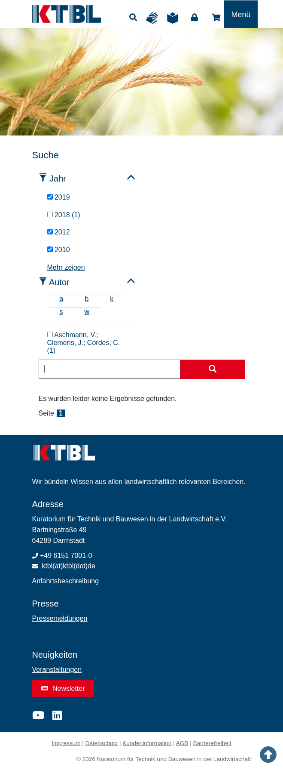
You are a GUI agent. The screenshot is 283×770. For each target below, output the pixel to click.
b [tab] (86, 298)
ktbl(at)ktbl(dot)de (68, 566)
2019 (58, 197)
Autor (59, 282)
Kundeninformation (146, 743)
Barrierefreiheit (212, 743)
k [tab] (111, 298)
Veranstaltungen (57, 669)
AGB (182, 743)
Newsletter (63, 688)
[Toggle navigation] (240, 14)
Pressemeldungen (60, 618)
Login (194, 17)
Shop (216, 17)
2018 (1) (63, 215)
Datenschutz (101, 743)
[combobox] (109, 369)
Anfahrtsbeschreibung (65, 581)
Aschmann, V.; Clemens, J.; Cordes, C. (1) (83, 342)
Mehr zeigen (66, 267)
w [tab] (87, 311)
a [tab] (62, 298)
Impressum (66, 743)
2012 (58, 232)
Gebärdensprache (154, 18)
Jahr (57, 178)
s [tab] (61, 311)
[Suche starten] (212, 369)
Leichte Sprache (174, 18)
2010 (58, 249)
